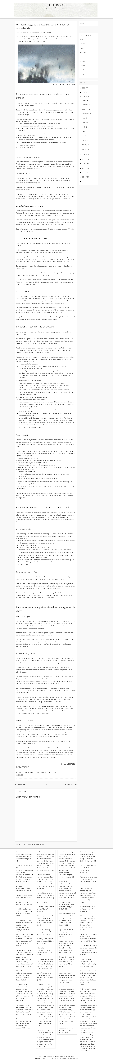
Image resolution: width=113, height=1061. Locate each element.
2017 (83, 181)
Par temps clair (55, 4)
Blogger (71, 1056)
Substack (83, 39)
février (84, 145)
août (83, 118)
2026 (83, 88)
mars (83, 140)
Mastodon (83, 57)
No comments (47, 32)
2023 (83, 155)
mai (83, 131)
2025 (83, 92)
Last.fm (82, 74)
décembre (85, 100)
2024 (83, 97)
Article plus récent (20, 784)
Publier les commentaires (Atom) (33, 844)
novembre (85, 105)
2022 (83, 159)
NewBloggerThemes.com (70, 1058)
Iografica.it (45, 1058)
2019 (83, 172)
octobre (84, 109)
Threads (82, 65)
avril (83, 136)
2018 (83, 177)
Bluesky (82, 61)
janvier (84, 149)
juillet (83, 123)
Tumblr (82, 70)
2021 (83, 164)
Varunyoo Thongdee (68, 84)
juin (83, 127)
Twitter (82, 48)
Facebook (83, 52)
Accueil (46, 784)
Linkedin (82, 44)
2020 (83, 168)
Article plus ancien (71, 784)
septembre (85, 114)
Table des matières (86, 35)
